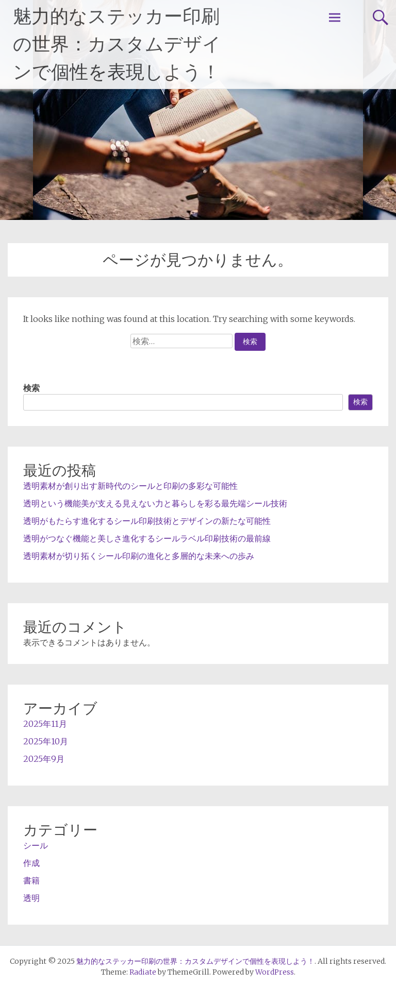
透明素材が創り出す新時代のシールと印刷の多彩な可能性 (130, 486)
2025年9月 (43, 759)
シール (35, 845)
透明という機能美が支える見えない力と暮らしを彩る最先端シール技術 (155, 503)
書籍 (31, 880)
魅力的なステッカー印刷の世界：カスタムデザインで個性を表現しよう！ (117, 44)
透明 (31, 898)
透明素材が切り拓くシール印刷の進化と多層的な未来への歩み (138, 556)
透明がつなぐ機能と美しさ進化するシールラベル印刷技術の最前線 (147, 538)
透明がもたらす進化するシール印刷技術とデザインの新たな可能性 (147, 521)
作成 (31, 863)
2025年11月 (45, 724)
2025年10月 (45, 741)
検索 (31, 388)
